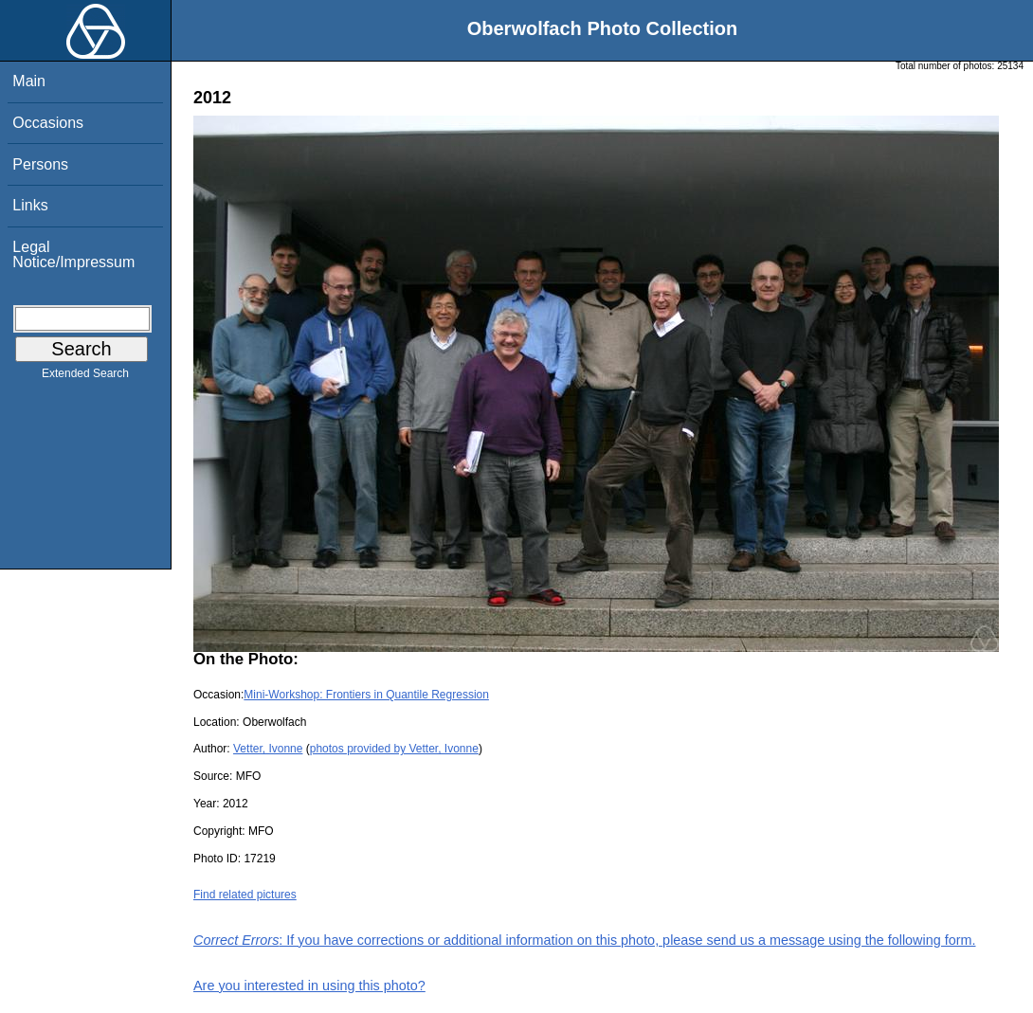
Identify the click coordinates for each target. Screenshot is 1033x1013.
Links (29, 205)
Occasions (47, 123)
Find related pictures (245, 894)
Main (28, 81)
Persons (40, 164)
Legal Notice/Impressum (73, 254)
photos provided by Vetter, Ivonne (394, 748)
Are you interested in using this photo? (309, 985)
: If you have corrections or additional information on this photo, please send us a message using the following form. (584, 940)
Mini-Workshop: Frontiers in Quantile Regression (366, 694)
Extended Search (85, 377)
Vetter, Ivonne (267, 748)
